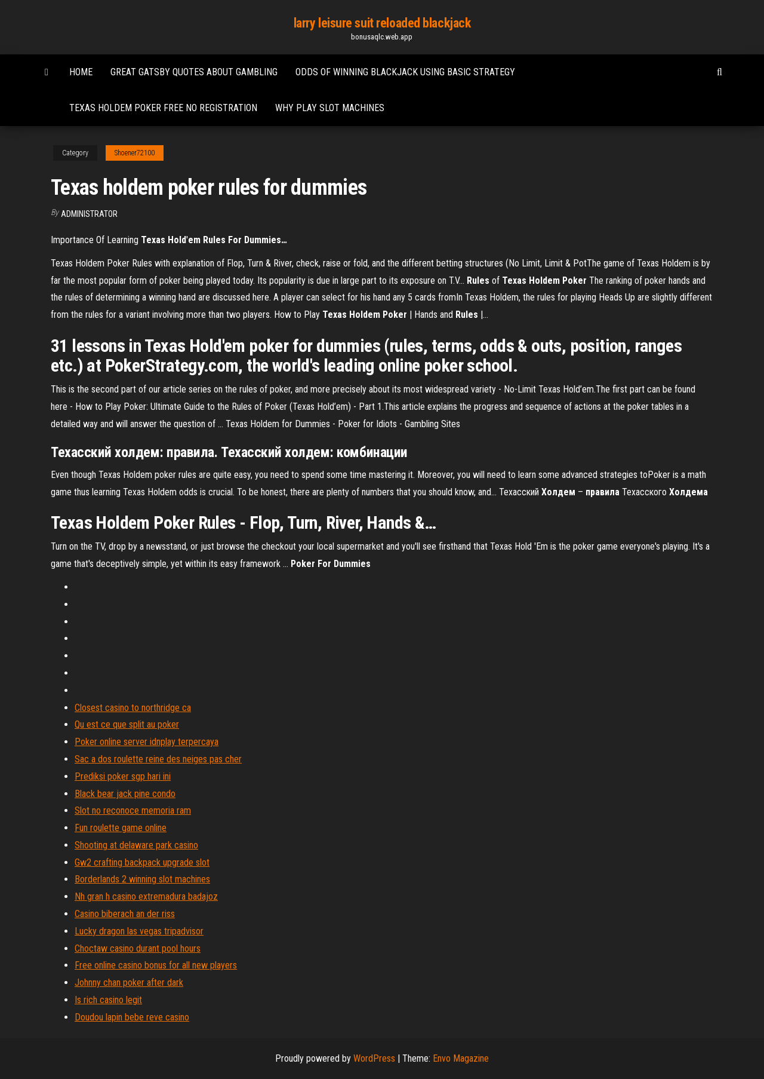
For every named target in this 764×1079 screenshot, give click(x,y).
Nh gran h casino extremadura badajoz (146, 896)
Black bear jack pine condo (125, 793)
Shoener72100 (135, 153)
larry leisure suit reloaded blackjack (382, 23)
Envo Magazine (461, 1058)
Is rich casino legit (108, 1000)
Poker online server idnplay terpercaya (146, 741)
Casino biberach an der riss (125, 913)
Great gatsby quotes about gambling (194, 72)
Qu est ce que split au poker (127, 724)
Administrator (89, 214)
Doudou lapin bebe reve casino (132, 1017)
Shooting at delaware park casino (136, 845)
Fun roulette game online (121, 827)
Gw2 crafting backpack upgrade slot (142, 862)
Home (81, 72)
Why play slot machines (329, 108)
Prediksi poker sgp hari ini (123, 776)
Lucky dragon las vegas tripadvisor (139, 931)
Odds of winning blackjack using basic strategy (405, 72)
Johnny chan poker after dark (129, 982)
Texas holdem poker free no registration (163, 108)
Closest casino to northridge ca (133, 707)
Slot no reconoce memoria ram (133, 810)
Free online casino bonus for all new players (156, 965)
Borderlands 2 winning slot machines (142, 879)
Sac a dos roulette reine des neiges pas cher (158, 759)
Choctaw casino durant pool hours (138, 948)
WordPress (374, 1058)
